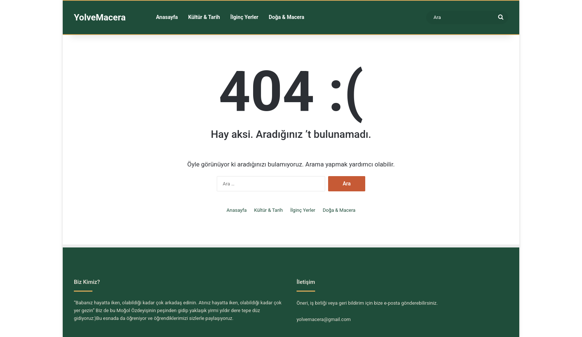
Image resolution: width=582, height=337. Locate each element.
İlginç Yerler (244, 17)
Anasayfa (167, 17)
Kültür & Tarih (204, 17)
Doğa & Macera (286, 17)
